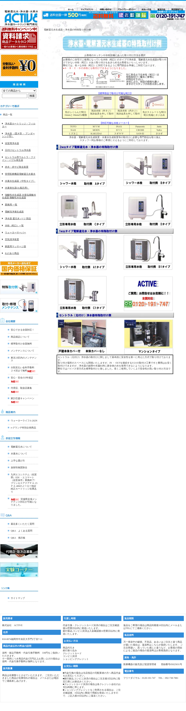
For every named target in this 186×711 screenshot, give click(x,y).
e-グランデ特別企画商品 (23, 427)
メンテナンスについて (22, 350)
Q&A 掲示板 (18, 537)
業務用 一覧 (11, 204)
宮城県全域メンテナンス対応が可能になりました (24, 502)
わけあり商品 (12, 253)
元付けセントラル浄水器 (18, 150)
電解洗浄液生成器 (14, 211)
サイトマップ (18, 598)
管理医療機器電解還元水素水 (20, 174)
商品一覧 (7, 114)
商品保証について (20, 336)
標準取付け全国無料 (21, 343)
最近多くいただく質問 (22, 524)
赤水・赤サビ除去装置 (16, 167)
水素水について (19, 453)
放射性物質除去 (19, 467)
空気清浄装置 (12, 239)
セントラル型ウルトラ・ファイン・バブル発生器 (18, 158)
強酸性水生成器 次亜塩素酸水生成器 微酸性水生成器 (19, 196)
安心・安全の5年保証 (22, 377)
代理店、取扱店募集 (21, 388)
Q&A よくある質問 (21, 530)
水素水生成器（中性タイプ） (20, 181)
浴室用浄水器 (12, 143)
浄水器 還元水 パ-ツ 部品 (18, 218)
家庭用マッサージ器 (15, 246)
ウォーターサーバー (15, 232)
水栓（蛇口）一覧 (14, 225)
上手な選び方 (18, 460)
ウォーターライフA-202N (24, 420)
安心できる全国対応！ (22, 329)
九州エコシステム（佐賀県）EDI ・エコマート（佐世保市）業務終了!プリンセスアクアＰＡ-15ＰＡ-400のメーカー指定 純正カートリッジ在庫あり (24, 483)
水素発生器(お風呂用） (17, 187)
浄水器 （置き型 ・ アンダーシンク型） (18, 135)
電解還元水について (21, 446)
